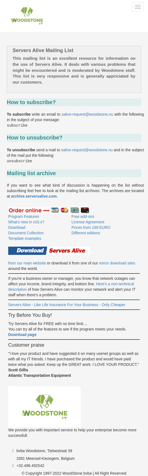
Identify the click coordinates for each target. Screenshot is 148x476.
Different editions (85, 233)
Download (16, 227)
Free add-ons (82, 216)
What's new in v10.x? (26, 222)
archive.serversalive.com (34, 196)
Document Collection (25, 233)
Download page (22, 334)
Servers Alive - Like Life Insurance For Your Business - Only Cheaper (66, 305)
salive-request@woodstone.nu (87, 114)
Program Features (23, 216)
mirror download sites (117, 263)
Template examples (24, 238)
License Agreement (87, 222)
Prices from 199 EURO (90, 227)
